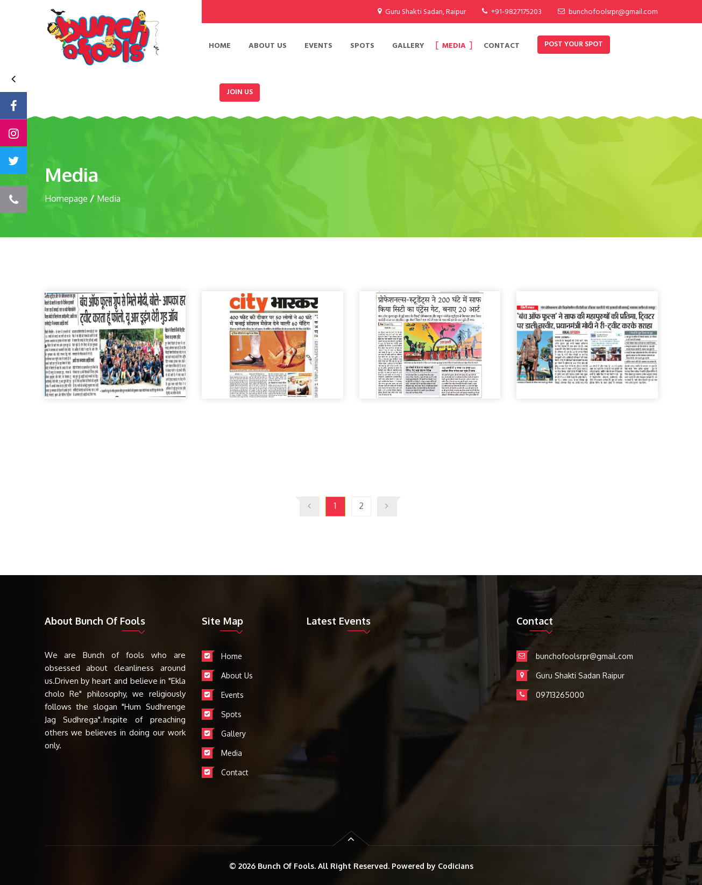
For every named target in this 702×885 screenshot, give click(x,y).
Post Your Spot (573, 44)
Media (454, 46)
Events (232, 694)
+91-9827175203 (516, 12)
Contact (235, 772)
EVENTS (318, 46)
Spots (362, 46)
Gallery (408, 46)
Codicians (455, 865)
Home (220, 46)
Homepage (66, 198)
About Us (268, 46)
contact (502, 46)
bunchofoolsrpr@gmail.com (613, 12)
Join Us (239, 92)
